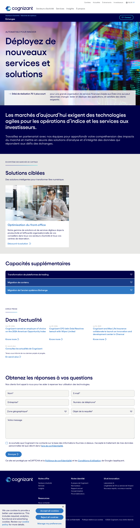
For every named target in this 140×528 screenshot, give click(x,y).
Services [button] (60, 8)
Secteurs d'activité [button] (45, 8)
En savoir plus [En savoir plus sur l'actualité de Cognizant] (12, 357)
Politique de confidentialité (58, 460)
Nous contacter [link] (44, 503)
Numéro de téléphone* (84, 402)
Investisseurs (118, 2)
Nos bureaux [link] (75, 486)
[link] (19, 8)
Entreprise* (13, 402)
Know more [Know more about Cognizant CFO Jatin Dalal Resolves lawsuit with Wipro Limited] (54, 339)
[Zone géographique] (37, 411)
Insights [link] (41, 488)
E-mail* (76, 393)
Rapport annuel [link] (76, 488)
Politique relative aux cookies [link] (92, 520)
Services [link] (41, 486)
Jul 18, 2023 (97, 326)
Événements (106, 2)
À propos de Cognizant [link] (79, 483)
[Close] (63, 506)
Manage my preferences (49, 523)
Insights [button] (70, 8)
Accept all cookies (49, 511)
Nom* (10, 393)
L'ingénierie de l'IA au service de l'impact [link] (118, 486)
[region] (33, 516)
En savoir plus (10, 346)
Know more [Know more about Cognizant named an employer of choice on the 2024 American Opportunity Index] (11, 339)
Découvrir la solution (18, 243)
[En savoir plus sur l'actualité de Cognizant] (26, 348)
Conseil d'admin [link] (77, 491)
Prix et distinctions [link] (77, 494)
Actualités (96, 2)
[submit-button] (13, 454)
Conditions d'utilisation (89, 460)
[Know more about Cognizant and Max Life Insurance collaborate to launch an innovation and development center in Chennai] (114, 331)
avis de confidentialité (52, 446)
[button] (130, 2)
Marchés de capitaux (28, 15)
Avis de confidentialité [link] (72, 520)
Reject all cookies (49, 517)
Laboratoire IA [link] (109, 483)
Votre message (15, 420)
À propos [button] (80, 8)
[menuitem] (87, 2)
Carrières (87, 2)
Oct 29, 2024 (10, 326)
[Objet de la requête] (103, 411)
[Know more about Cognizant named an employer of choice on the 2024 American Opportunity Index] (26, 330)
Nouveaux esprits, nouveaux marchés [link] (118, 488)
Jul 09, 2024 (53, 326)
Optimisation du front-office (27, 224)
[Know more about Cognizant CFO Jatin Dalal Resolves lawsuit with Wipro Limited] (70, 330)
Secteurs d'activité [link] (45, 483)
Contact (128, 17)
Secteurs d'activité (12, 15)
